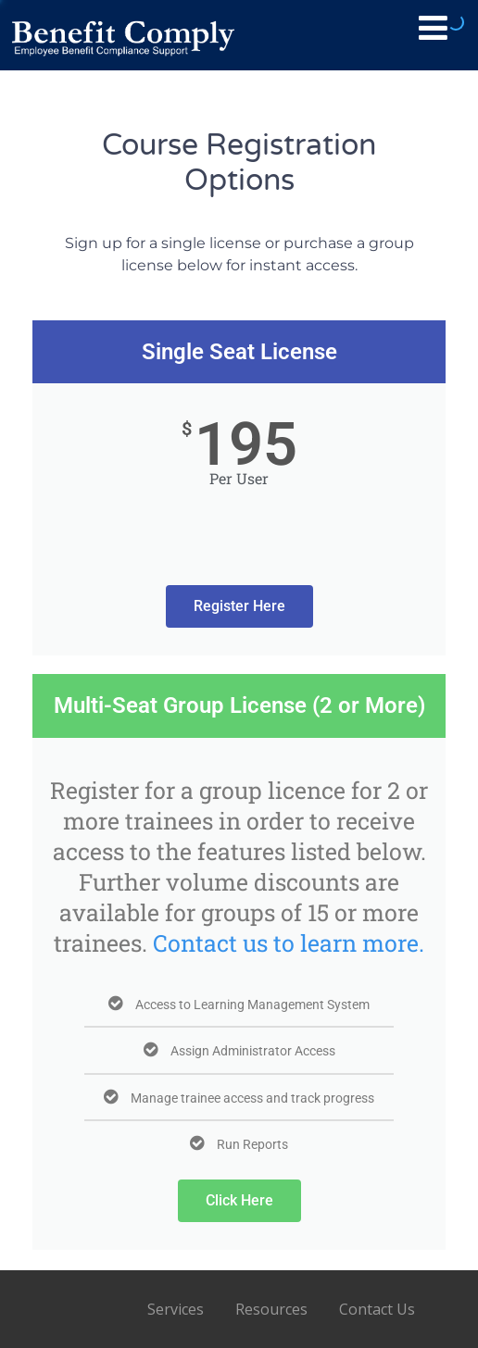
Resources (271, 1309)
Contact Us (377, 1309)
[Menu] (433, 27)
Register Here (239, 606)
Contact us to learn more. (288, 943)
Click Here (239, 1200)
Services (175, 1309)
